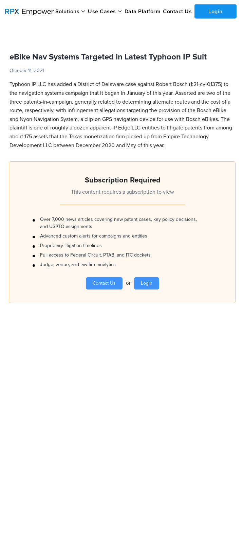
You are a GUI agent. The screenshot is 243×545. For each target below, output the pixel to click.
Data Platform (143, 11)
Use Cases (102, 11)
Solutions (67, 11)
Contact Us (177, 11)
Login (215, 11)
